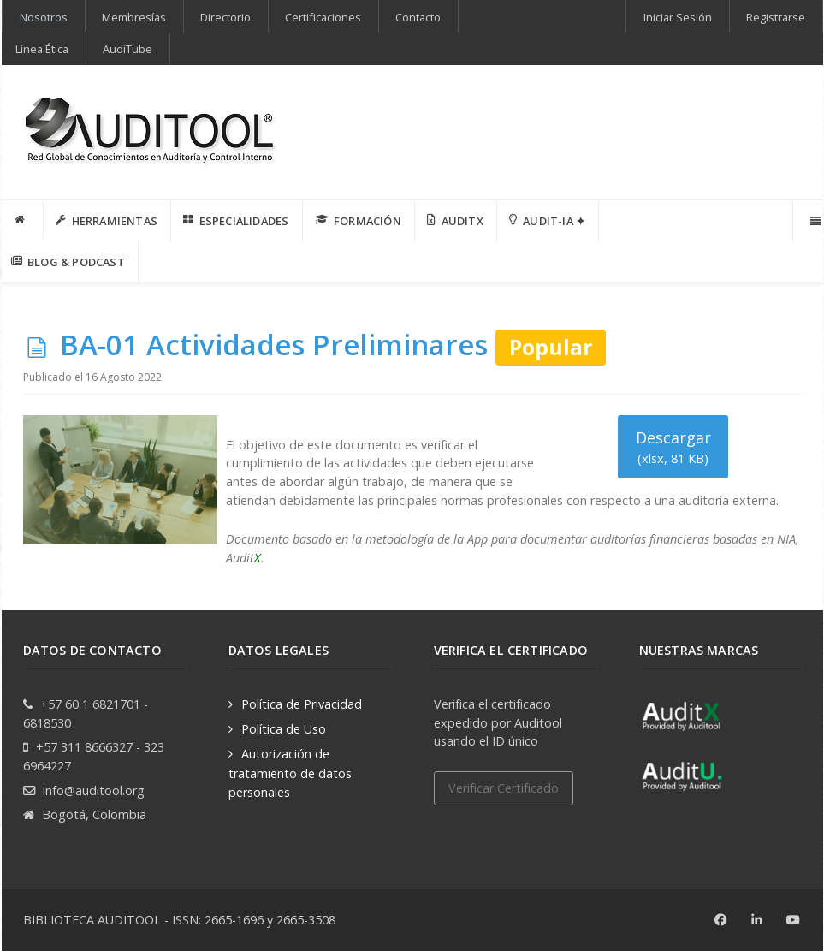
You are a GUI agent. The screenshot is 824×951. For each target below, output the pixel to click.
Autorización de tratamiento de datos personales (290, 772)
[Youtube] (793, 920)
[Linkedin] (757, 920)
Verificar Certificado (503, 788)
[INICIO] (23, 220)
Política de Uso (283, 729)
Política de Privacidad (301, 704)
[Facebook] (721, 920)
